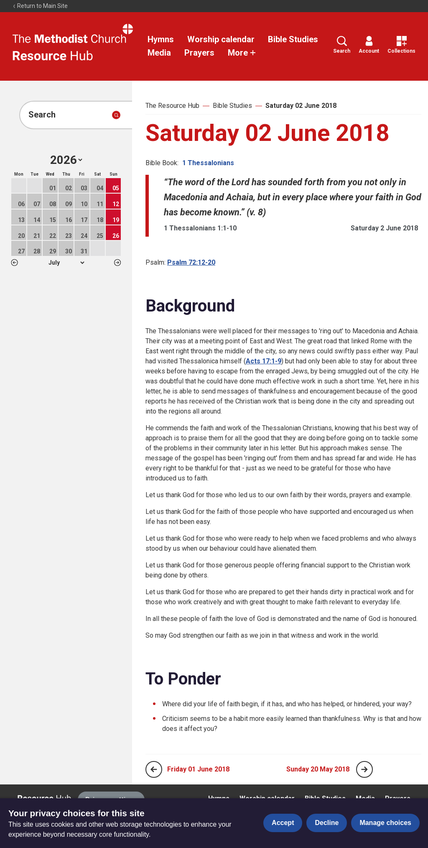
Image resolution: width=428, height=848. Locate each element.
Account (369, 45)
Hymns (161, 39)
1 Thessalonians (208, 163)
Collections (401, 45)
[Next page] (364, 769)
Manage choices (385, 822)
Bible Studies (293, 39)
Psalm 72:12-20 (191, 262)
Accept (283, 822)
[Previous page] (153, 769)
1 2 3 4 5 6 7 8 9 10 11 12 (66, 262)
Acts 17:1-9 (263, 361)
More (242, 53)
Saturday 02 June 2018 (300, 106)
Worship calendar (221, 39)
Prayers (199, 53)
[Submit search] (116, 115)
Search (341, 45)
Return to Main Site (40, 6)
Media (159, 53)
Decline (327, 822)
